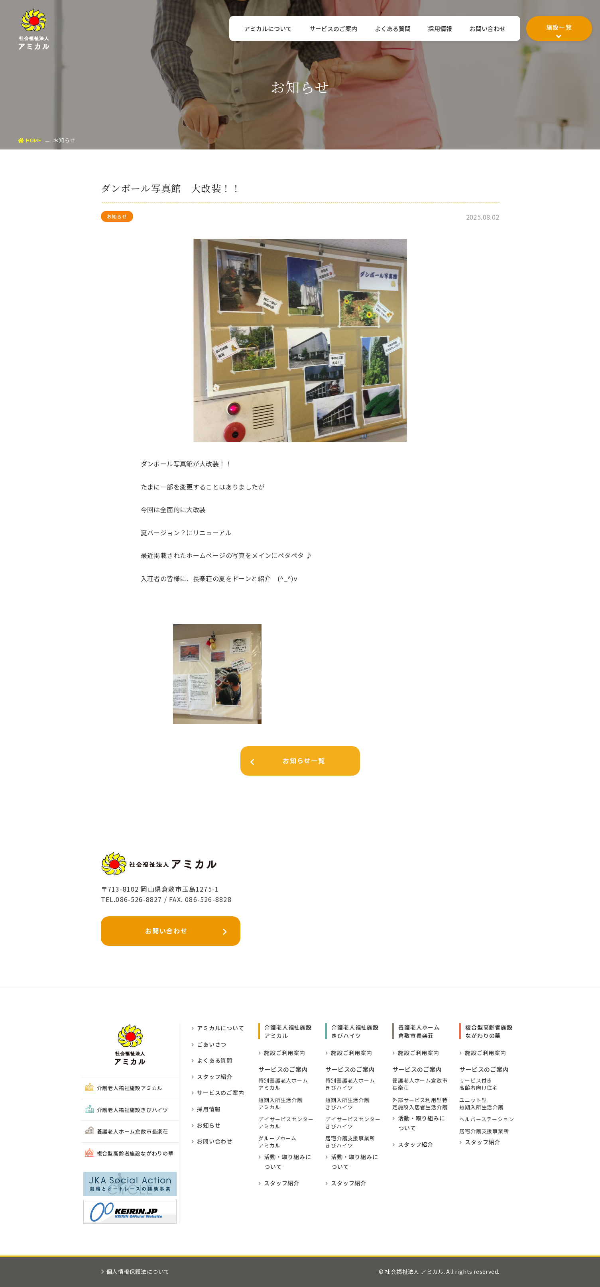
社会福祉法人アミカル (34, 29)
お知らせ (205, 1125)
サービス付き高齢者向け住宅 (478, 1084)
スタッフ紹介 (211, 1077)
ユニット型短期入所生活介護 (481, 1103)
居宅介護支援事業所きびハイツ (350, 1142)
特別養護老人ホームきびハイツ (350, 1084)
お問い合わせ (487, 29)
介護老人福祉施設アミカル (124, 1088)
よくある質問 (390, 29)
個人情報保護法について (135, 1271)
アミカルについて (263, 29)
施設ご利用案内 (281, 1053)
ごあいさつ (208, 1044)
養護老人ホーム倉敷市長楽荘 (126, 1131)
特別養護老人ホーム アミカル (283, 1084)
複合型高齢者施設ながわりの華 (129, 1153)
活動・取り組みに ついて (284, 1162)
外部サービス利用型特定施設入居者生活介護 (419, 1103)
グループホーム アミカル (277, 1142)
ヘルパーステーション (486, 1119)
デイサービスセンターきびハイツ (352, 1123)
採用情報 (439, 29)
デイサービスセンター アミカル (285, 1123)
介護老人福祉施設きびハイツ (126, 1110)
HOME (29, 140)
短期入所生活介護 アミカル (280, 1103)
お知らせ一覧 (283, 762)
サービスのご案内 (329, 29)
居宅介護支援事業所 (484, 1131)
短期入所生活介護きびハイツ (347, 1103)
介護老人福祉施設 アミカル (287, 1031)
